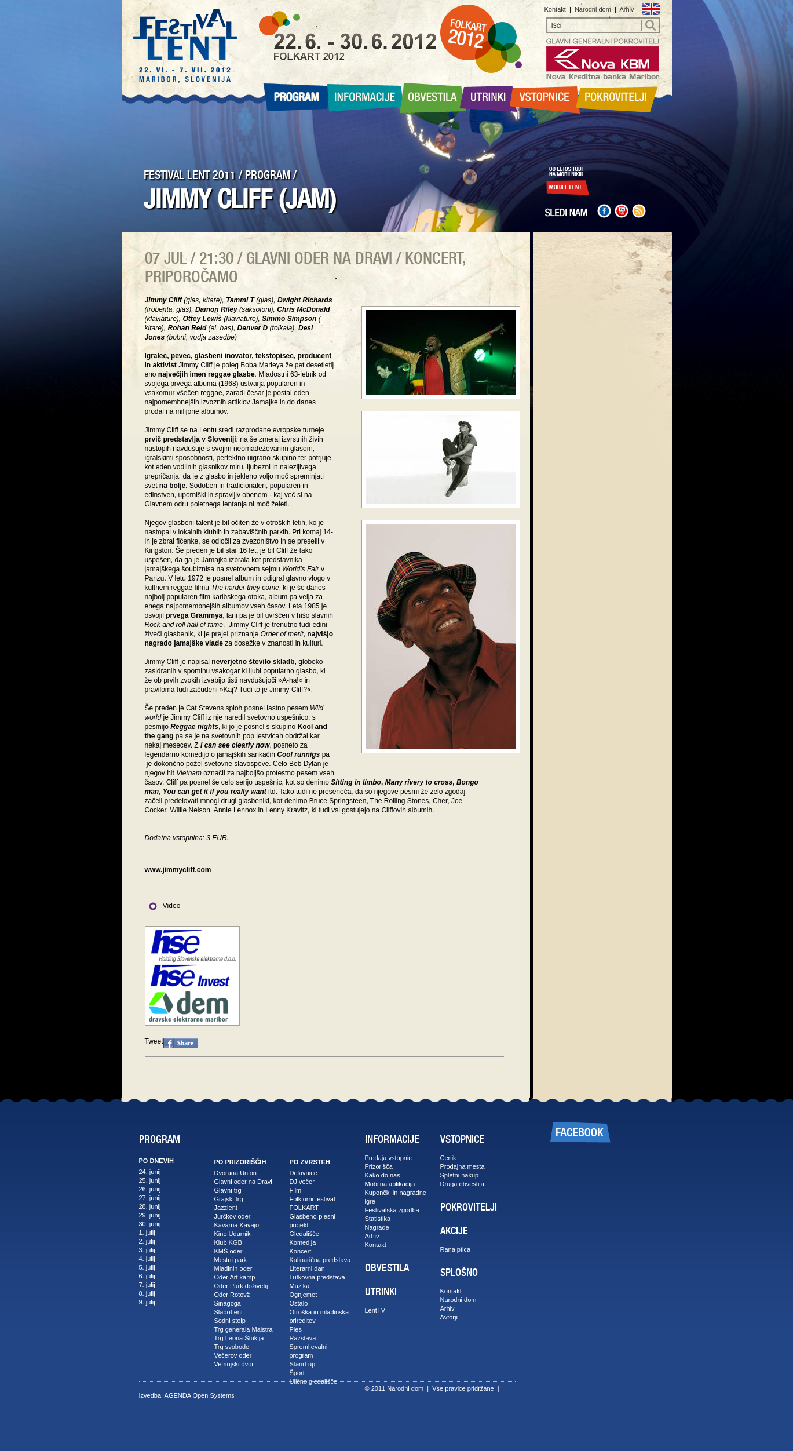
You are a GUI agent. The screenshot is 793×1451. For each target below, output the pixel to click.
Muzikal (300, 1285)
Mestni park (230, 1259)
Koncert (301, 1251)
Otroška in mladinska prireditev (319, 1316)
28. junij (150, 1206)
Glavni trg (228, 1190)
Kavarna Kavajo (237, 1225)
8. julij (147, 1293)
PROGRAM (267, 175)
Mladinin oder (233, 1268)
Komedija (303, 1242)
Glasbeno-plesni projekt (313, 1220)
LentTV (375, 1310)
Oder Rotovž (232, 1294)
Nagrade (377, 1227)
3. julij (147, 1249)
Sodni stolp (230, 1320)
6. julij (147, 1276)
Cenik (448, 1157)
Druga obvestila (462, 1183)
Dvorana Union (235, 1172)
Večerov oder (233, 1355)
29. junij (150, 1215)
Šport (297, 1372)
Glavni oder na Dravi (243, 1181)
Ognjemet (303, 1294)
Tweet (154, 1041)
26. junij (150, 1189)
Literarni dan (307, 1268)
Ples (296, 1329)
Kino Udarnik (232, 1233)
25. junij (150, 1180)
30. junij (150, 1223)
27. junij (150, 1197)
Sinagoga (228, 1303)
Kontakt (555, 9)
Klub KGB (228, 1242)
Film (296, 1190)
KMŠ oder (228, 1251)
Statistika (378, 1218)
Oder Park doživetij (241, 1285)
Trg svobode (232, 1346)
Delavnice (303, 1172)
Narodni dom (593, 9)
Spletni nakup (459, 1175)
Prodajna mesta (462, 1166)
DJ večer (302, 1181)
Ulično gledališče (314, 1381)
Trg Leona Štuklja (239, 1338)
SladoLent (228, 1311)
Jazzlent (225, 1207)
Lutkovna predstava (317, 1277)
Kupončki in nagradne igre (395, 1197)
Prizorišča (379, 1166)
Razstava (303, 1338)
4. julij (147, 1258)
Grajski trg (228, 1198)
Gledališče (304, 1233)
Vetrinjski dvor (234, 1364)
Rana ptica (455, 1249)
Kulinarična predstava (320, 1259)
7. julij (147, 1284)
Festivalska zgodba (392, 1209)
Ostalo (299, 1303)
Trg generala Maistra (243, 1329)
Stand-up (303, 1364)
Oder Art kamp (234, 1277)
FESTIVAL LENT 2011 (190, 175)
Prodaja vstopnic (388, 1157)
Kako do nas (382, 1175)
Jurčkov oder (232, 1216)
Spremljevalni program (309, 1351)
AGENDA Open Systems (200, 1395)
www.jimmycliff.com (178, 870)
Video (163, 906)
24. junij (150, 1171)
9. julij (147, 1302)
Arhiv (626, 9)
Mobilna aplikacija (390, 1183)
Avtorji (449, 1317)
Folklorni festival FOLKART (312, 1203)
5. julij (147, 1267)
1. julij (147, 1232)
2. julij (147, 1241)
